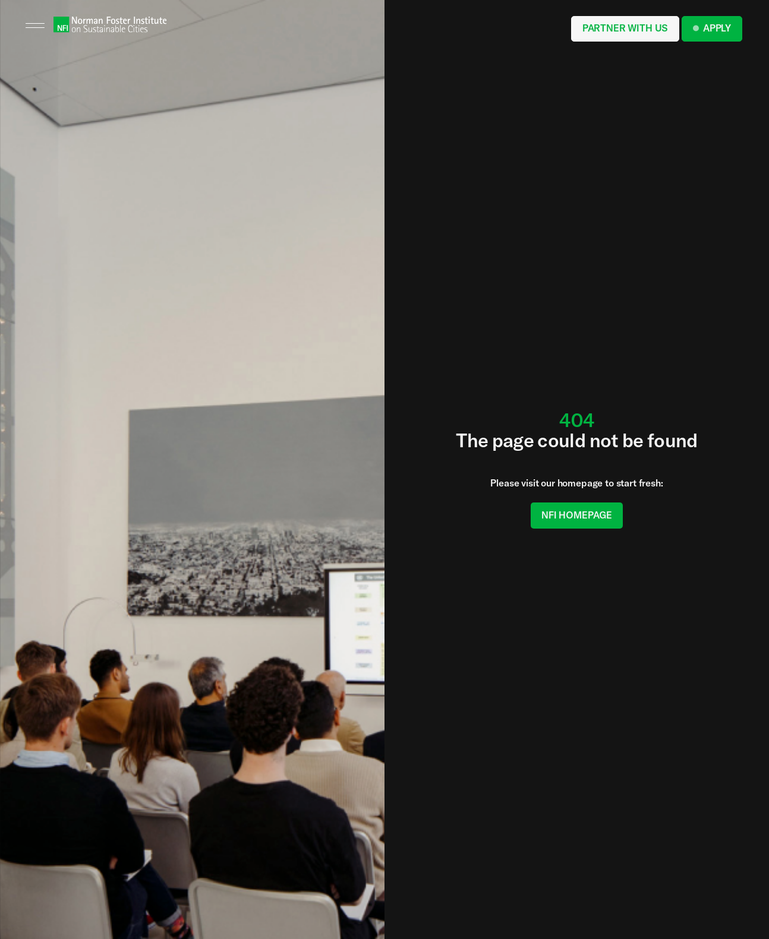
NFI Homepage (576, 515)
